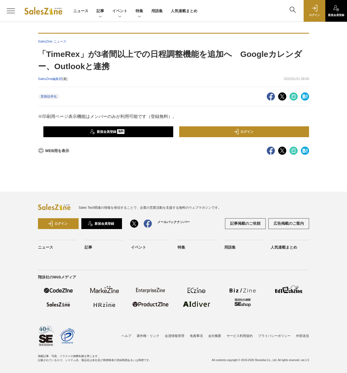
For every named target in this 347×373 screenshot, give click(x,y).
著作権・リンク (148, 336)
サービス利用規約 (240, 336)
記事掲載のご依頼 (245, 223)
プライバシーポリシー (274, 336)
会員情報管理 (174, 336)
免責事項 (196, 336)
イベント (119, 11)
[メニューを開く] (11, 11)
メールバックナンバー (173, 222)
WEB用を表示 (53, 151)
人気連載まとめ (184, 11)
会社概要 (214, 336)
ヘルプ (126, 336)
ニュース (80, 11)
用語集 (157, 11)
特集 (139, 11)
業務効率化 (49, 96)
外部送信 (302, 336)
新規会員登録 (107, 131)
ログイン (243, 131)
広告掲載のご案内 (289, 223)
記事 (100, 11)
